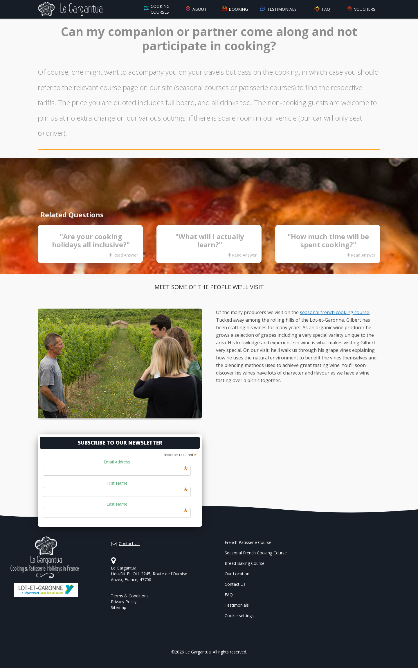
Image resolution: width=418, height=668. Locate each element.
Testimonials (278, 9)
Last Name (147, 504)
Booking (234, 9)
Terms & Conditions (130, 596)
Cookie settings (239, 615)
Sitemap (118, 607)
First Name (147, 483)
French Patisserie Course (248, 542)
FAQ (322, 9)
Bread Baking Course (244, 563)
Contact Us (235, 584)
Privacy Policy (123, 601)
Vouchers (361, 9)
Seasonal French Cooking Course (256, 553)
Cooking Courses (156, 9)
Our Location (237, 573)
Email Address (146, 462)
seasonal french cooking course (334, 312)
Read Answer (123, 255)
